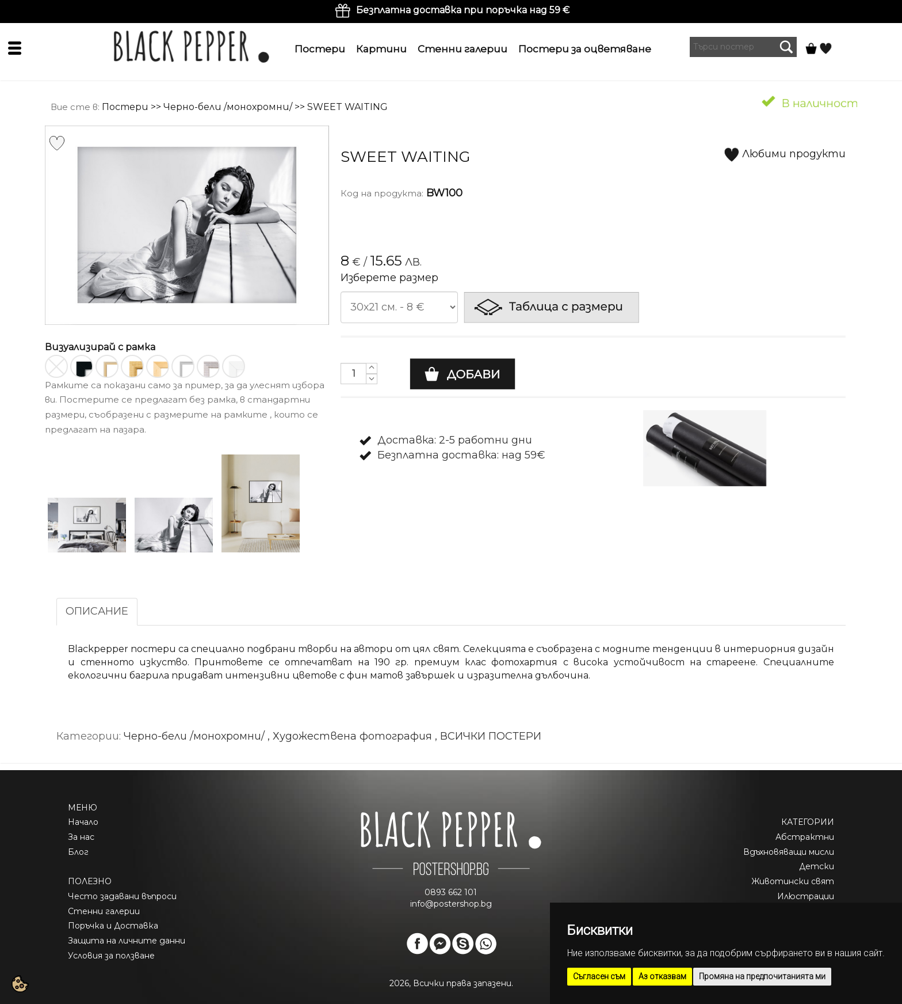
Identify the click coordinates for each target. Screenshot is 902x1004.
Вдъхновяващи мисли (788, 852)
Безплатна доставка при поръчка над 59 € (463, 10)
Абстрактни (804, 837)
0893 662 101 (451, 892)
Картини (381, 49)
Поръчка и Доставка (113, 925)
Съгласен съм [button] (599, 976)
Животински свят (792, 881)
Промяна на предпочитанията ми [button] (762, 976)
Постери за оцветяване (584, 49)
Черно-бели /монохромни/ (227, 106)
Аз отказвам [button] (662, 976)
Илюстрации (805, 896)
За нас (81, 837)
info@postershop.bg (451, 904)
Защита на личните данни (126, 940)
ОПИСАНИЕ (97, 611)
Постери (320, 49)
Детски (816, 866)
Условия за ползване (111, 955)
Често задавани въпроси (122, 896)
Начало (83, 822)
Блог (78, 852)
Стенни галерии (462, 49)
